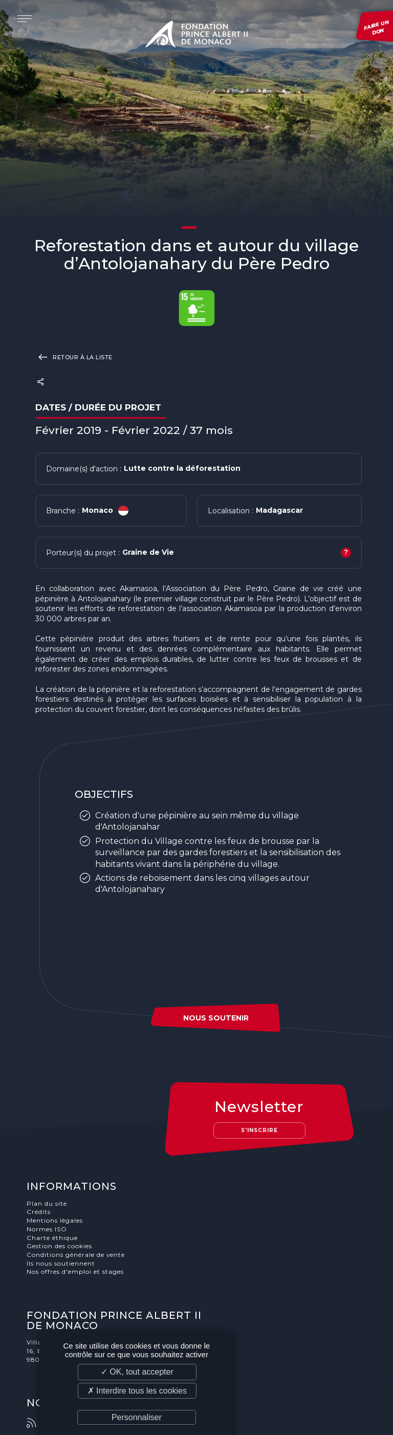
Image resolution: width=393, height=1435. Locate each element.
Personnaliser (137, 1417)
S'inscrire (261, 1130)
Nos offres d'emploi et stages (76, 1272)
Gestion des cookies (60, 1247)
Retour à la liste (74, 356)
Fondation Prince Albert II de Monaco (196, 35)
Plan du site (48, 1204)
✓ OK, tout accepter (137, 1371)
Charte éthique (53, 1238)
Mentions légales (56, 1221)
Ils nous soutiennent (62, 1264)
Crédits (40, 1212)
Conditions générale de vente (77, 1255)
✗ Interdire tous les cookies (137, 1390)
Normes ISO (48, 1229)
